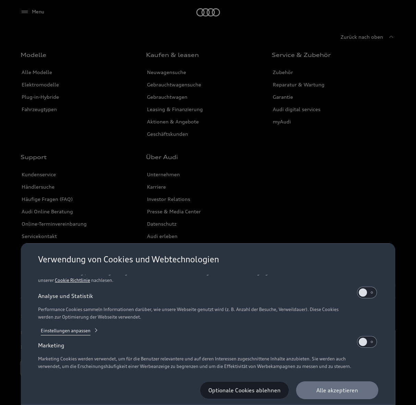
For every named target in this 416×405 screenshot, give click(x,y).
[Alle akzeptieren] (337, 390)
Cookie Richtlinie (72, 280)
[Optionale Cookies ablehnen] (244, 390)
